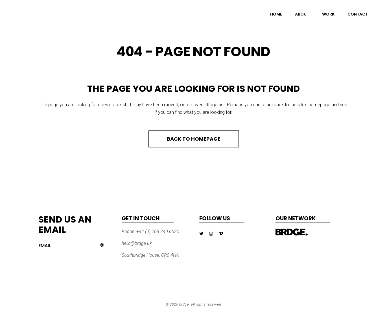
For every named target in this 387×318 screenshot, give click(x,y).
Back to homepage (193, 138)
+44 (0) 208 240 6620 (157, 231)
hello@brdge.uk (137, 243)
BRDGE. (184, 304)
